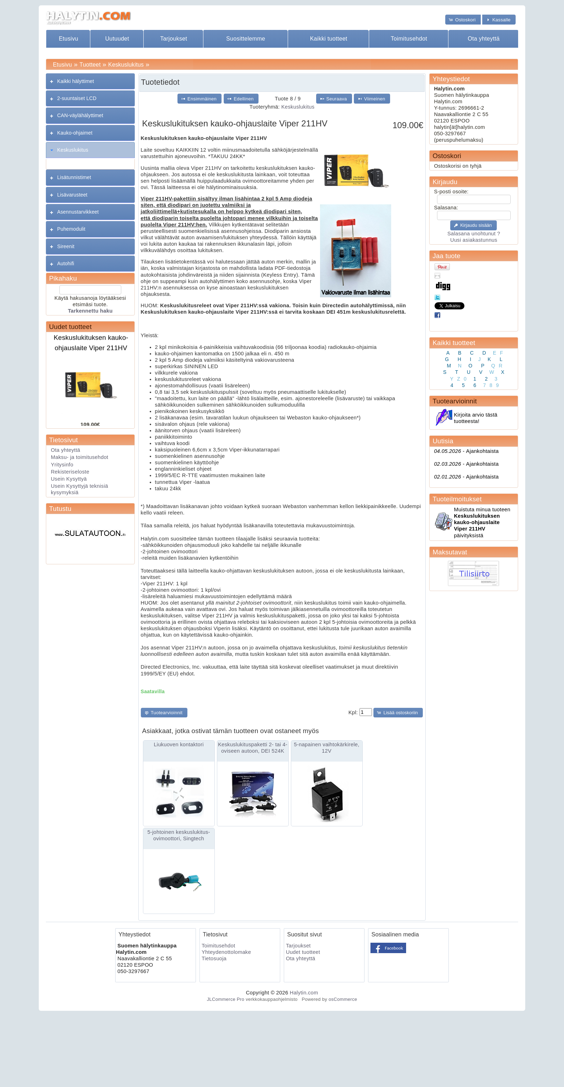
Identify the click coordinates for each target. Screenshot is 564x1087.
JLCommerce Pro (225, 999)
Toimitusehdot (409, 39)
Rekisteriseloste (70, 472)
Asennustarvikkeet (78, 212)
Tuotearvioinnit (454, 401)
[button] (463, 19)
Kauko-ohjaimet (74, 133)
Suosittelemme (245, 39)
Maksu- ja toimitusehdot (79, 457)
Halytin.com (304, 992)
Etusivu (68, 39)
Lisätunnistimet (74, 177)
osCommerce (343, 999)
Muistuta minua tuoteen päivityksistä (482, 522)
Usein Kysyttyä (69, 479)
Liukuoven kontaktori (178, 744)
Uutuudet (117, 39)
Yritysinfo (62, 464)
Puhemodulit (71, 229)
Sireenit (66, 246)
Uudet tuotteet (70, 326)
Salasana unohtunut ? (473, 233)
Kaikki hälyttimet (75, 81)
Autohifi (65, 263)
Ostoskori (446, 156)
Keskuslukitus (126, 65)
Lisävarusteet (72, 195)
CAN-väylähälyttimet (80, 115)
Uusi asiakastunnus (473, 240)
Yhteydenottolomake (226, 952)
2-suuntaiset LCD (76, 98)
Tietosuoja (214, 958)
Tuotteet (90, 65)
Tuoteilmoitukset (456, 499)
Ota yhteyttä (484, 39)
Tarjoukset (173, 39)
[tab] (90, 81)
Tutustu (60, 508)
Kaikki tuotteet (328, 39)
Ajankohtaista (466, 451)
